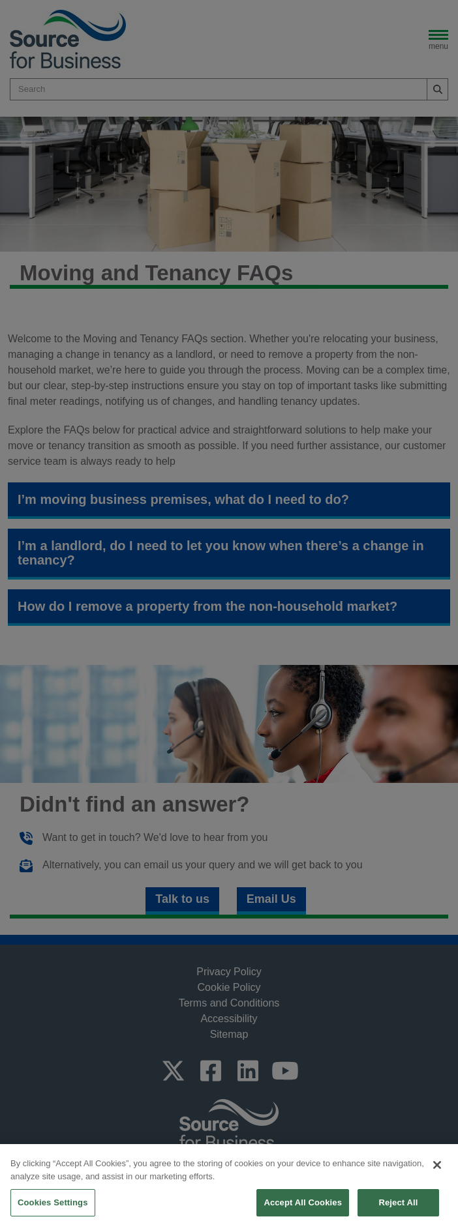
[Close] (437, 1182)
